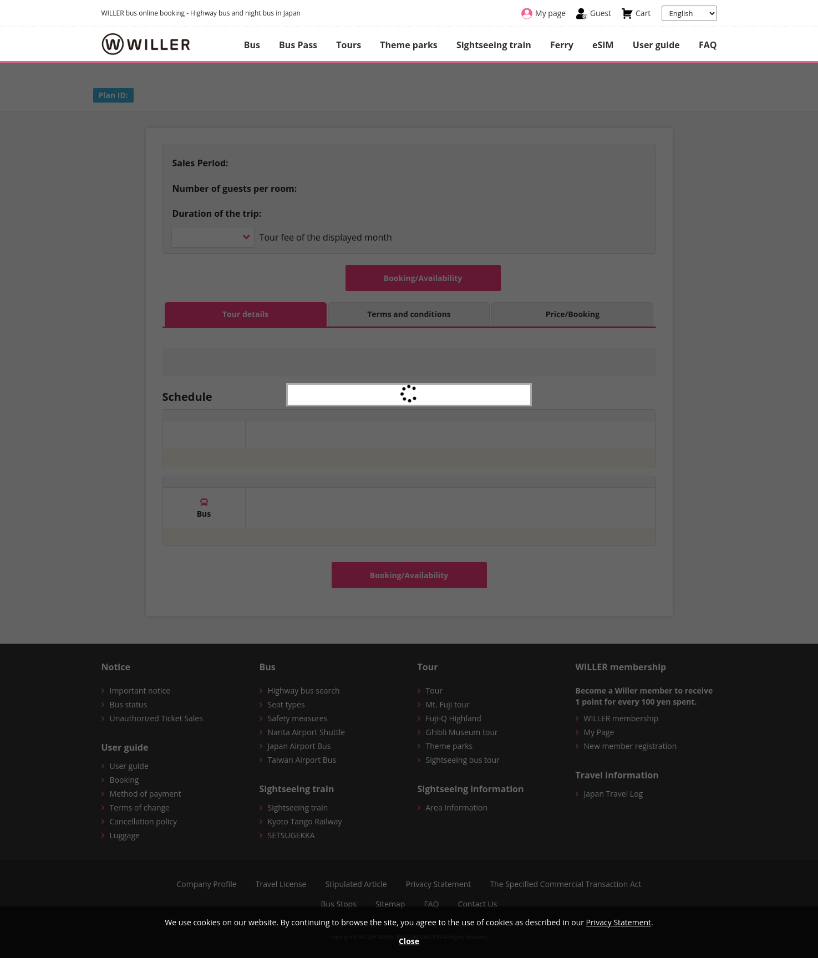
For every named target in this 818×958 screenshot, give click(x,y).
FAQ (708, 45)
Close (409, 941)
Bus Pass (298, 45)
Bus (252, 45)
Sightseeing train (493, 45)
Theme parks (408, 45)
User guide (656, 45)
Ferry (561, 45)
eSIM (603, 45)
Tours (348, 45)
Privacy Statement (619, 922)
